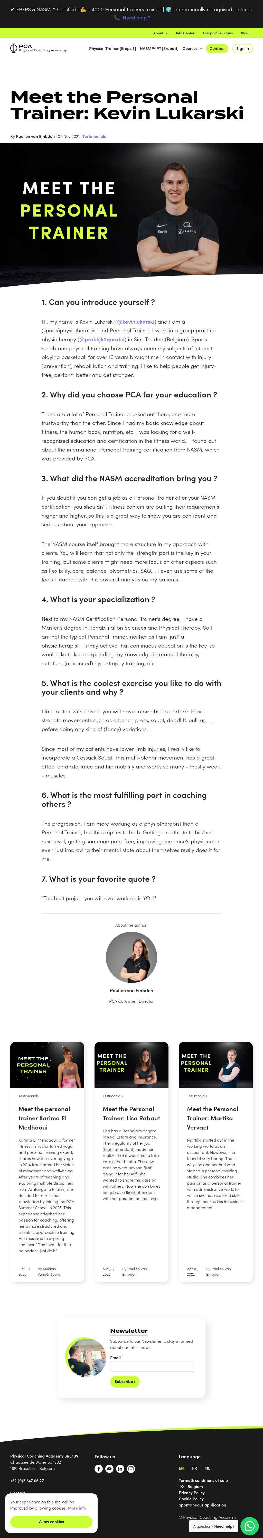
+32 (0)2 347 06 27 (27, 1480)
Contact (217, 48)
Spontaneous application (202, 1505)
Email (116, 1357)
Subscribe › (125, 1381)
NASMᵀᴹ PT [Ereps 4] (159, 48)
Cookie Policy (191, 1498)
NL (207, 1468)
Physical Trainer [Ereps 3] (112, 48)
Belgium (195, 1486)
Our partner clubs (218, 32)
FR (194, 1468)
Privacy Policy (192, 1492)
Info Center (185, 32)
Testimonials (94, 136)
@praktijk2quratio (102, 339)
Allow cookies (51, 1521)
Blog (245, 32)
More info (77, 1508)
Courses (192, 48)
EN (181, 1468)
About (160, 33)
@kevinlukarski (135, 321)
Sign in (242, 48)
